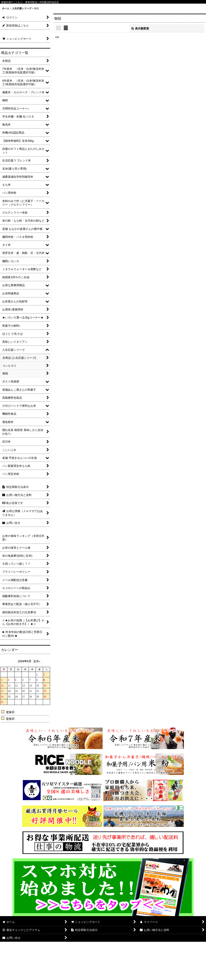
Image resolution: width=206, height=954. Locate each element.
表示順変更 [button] (140, 28)
